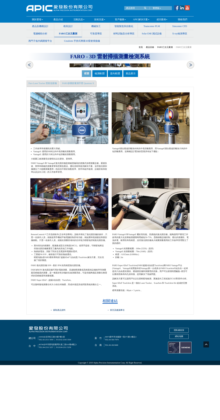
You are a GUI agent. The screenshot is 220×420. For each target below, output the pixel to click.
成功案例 (161, 19)
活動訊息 (79, 19)
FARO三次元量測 (68, 33)
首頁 (141, 47)
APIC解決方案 (141, 19)
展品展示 (131, 128)
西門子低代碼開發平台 (40, 41)
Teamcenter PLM (152, 26)
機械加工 (96, 26)
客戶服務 (120, 19)
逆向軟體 (115, 128)
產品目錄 (150, 47)
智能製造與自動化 (123, 26)
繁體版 (156, 8)
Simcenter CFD (179, 26)
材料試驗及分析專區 (123, 33)
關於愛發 (37, 19)
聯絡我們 (182, 19)
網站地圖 (179, 391)
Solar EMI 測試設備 (152, 33)
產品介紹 (58, 19)
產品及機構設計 (40, 26)
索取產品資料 (59, 365)
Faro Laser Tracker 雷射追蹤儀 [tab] (43, 138)
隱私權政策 (179, 385)
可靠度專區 (96, 33)
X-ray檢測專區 (179, 33)
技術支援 (99, 19)
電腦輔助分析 (40, 33)
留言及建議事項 (117, 365)
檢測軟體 (100, 128)
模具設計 (68, 26)
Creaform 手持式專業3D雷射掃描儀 (82, 41)
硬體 (86, 128)
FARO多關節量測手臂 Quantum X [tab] (78, 138)
